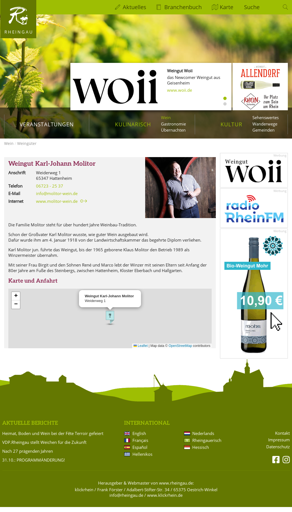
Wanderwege (264, 124)
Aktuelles (134, 7)
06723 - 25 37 (49, 191)
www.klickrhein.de (165, 500)
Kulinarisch (133, 124)
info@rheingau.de (126, 500)
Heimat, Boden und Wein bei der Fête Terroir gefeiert (52, 438)
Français (140, 445)
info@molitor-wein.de (57, 198)
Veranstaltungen (47, 124)
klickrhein (84, 494)
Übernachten (173, 130)
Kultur (231, 124)
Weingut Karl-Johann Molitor (52, 169)
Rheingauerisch (206, 445)
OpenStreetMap (180, 351)
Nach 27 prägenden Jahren (27, 456)
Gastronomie (173, 124)
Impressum (279, 444)
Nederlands (203, 438)
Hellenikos (142, 459)
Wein (166, 117)
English (139, 438)
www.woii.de (179, 90)
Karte (226, 7)
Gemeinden (263, 130)
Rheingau (19, 32)
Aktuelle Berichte (30, 428)
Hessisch (200, 452)
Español (139, 452)
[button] (110, 322)
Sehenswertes (265, 117)
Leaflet (141, 351)
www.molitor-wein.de (57, 206)
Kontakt (282, 438)
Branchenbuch (183, 7)
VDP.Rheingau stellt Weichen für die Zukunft (44, 447)
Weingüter (27, 148)
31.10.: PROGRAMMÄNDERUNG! (33, 465)
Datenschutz (278, 451)
